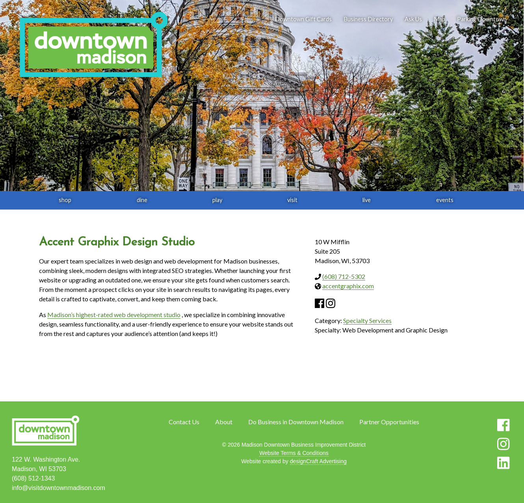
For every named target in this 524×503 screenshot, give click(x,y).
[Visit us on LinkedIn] (503, 462)
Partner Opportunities (389, 421)
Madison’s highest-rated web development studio (113, 314)
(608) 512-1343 (33, 478)
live (366, 200)
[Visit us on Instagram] (503, 443)
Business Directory (368, 19)
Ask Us (413, 19)
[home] (93, 45)
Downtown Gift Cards (303, 19)
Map (439, 19)
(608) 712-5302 (343, 276)
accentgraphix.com (348, 286)
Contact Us (184, 421)
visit (292, 200)
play (217, 200)
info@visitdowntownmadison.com (58, 487)
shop (65, 200)
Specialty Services (367, 320)
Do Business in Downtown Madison (296, 421)
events (444, 200)
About (223, 421)
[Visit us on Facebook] (503, 425)
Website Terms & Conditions (293, 453)
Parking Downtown (482, 19)
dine (142, 200)
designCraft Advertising (318, 461)
